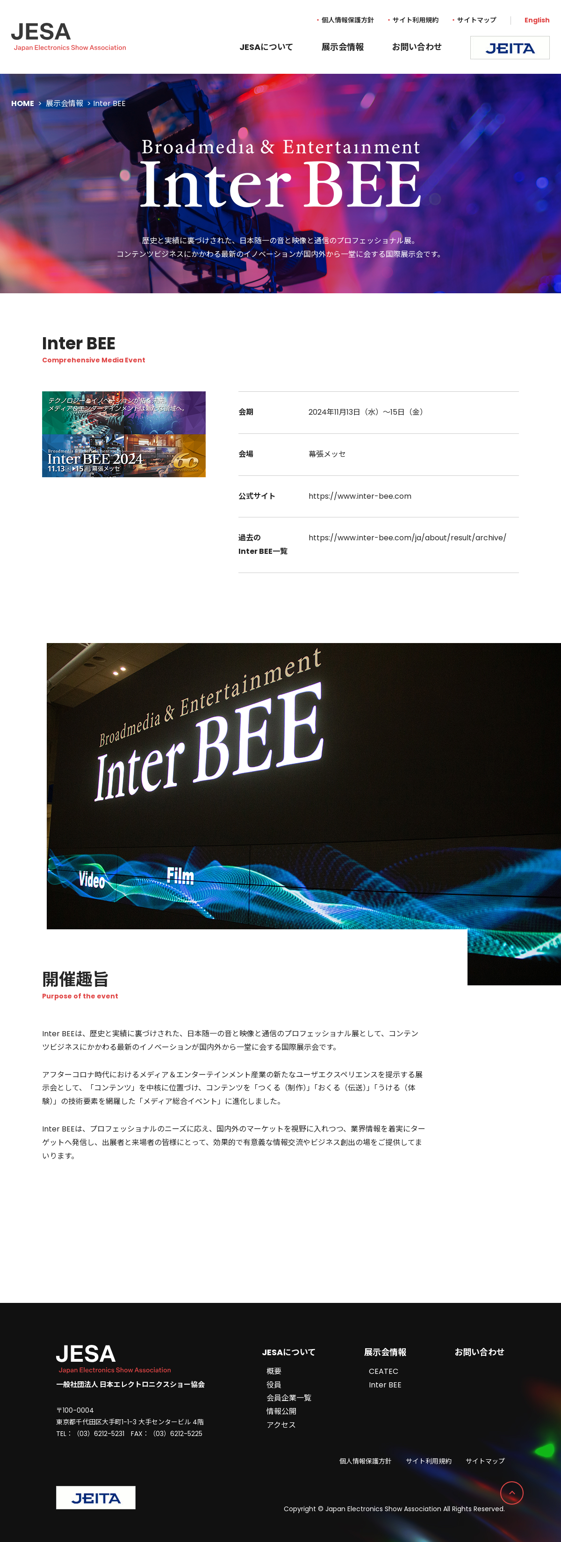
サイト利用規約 (416, 20)
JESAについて (266, 47)
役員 (273, 1384)
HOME (22, 103)
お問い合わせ (417, 47)
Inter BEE (385, 1384)
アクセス (281, 1425)
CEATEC (383, 1371)
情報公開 (281, 1411)
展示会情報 (343, 47)
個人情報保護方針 (348, 20)
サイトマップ (476, 20)
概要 (273, 1371)
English (537, 20)
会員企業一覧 (288, 1398)
